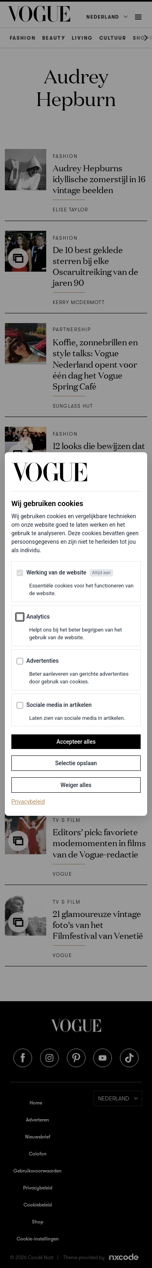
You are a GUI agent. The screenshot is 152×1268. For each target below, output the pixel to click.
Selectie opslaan (76, 763)
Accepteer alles (76, 741)
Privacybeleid (28, 801)
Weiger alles (75, 785)
